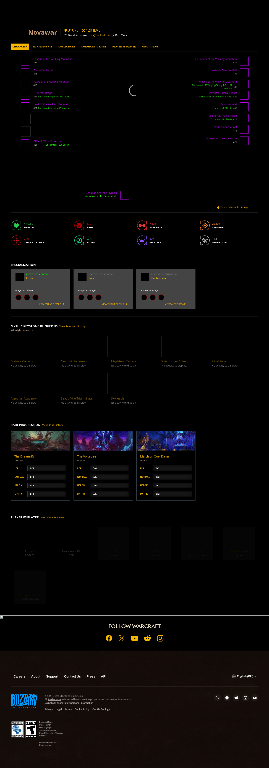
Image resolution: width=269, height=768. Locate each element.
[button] (26, 62)
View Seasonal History (72, 326)
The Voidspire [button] (86, 456)
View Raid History (52, 425)
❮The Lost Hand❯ (103, 35)
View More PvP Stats (52, 517)
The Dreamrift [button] (24, 456)
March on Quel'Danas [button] (155, 456)
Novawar (42, 32)
